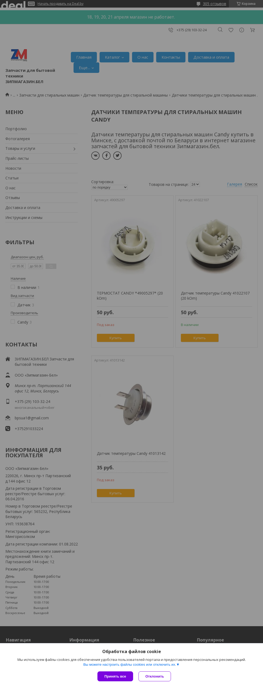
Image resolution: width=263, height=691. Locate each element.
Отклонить (154, 676)
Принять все (115, 676)
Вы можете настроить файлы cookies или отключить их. (129, 664)
